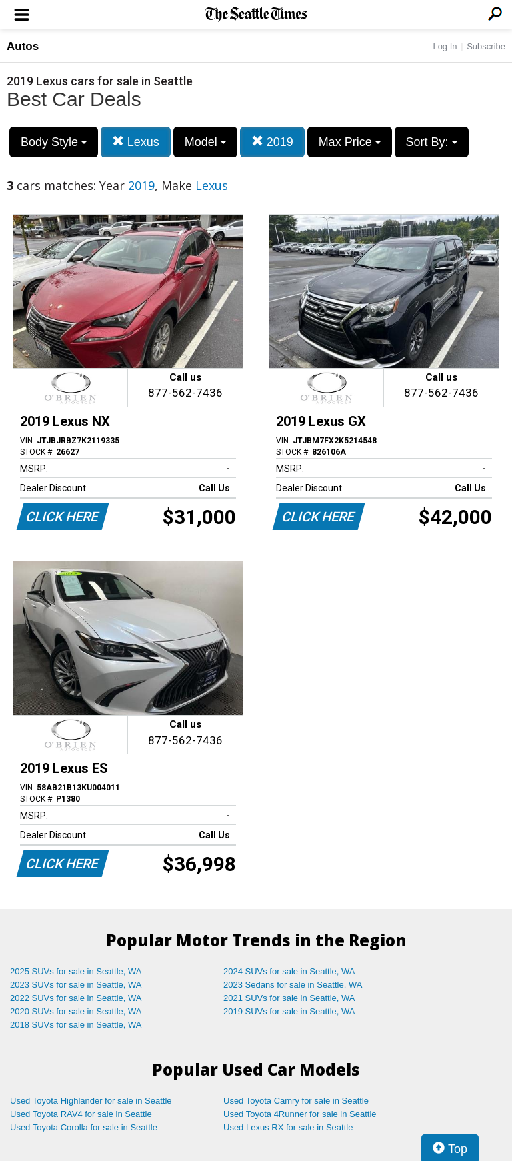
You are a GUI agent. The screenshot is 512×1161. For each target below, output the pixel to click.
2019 (272, 142)
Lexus (135, 142)
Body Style (54, 142)
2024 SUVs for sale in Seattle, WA (289, 971)
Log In (445, 46)
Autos (23, 46)
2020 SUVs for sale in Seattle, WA (76, 1011)
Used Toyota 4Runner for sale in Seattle (300, 1114)
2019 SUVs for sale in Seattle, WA (289, 1011)
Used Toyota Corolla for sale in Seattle (83, 1127)
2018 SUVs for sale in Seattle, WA (76, 1025)
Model (205, 142)
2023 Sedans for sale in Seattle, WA (292, 985)
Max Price (350, 142)
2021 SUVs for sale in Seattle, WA (289, 998)
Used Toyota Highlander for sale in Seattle (91, 1101)
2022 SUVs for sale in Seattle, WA (76, 998)
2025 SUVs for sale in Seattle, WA (76, 971)
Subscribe (486, 46)
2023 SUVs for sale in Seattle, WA (76, 985)
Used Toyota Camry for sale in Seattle (296, 1101)
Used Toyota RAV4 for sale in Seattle (81, 1114)
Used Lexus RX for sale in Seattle (288, 1127)
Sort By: (431, 142)
